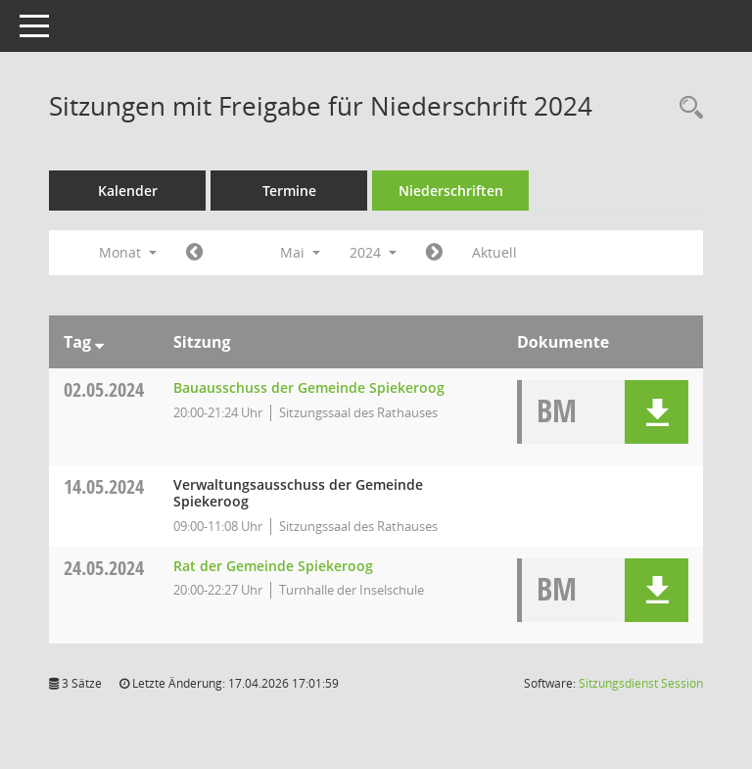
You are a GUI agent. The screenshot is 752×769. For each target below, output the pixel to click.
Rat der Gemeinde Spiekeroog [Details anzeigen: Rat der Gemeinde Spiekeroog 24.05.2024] (273, 565)
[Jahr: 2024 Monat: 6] (434, 252)
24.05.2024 (104, 567)
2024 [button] (373, 252)
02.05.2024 (104, 389)
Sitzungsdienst (641, 683)
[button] (656, 412)
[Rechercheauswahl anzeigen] (686, 108)
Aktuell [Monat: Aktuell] (494, 252)
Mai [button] (300, 252)
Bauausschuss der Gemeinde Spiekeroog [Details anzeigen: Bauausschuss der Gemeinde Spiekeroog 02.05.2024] (309, 387)
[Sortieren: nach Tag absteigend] (99, 342)
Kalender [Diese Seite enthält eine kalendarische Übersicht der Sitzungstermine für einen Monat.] (128, 190)
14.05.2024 (104, 486)
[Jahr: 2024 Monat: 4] (194, 252)
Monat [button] (128, 252)
